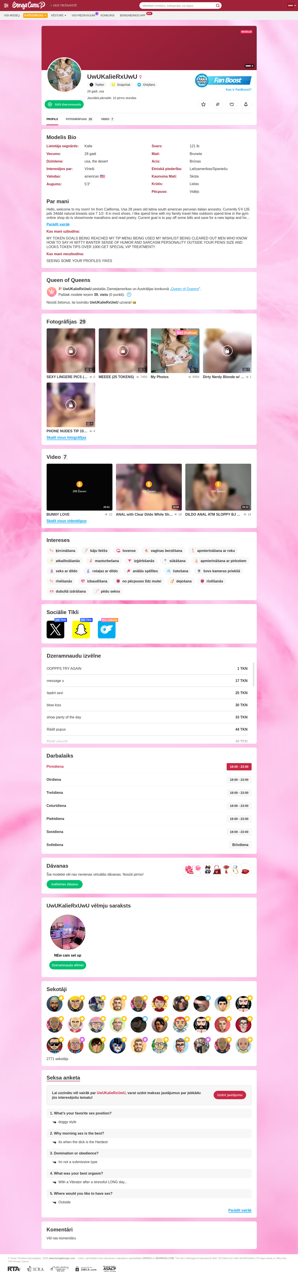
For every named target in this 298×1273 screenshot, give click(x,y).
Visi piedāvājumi (84, 15)
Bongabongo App (134, 15)
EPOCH (147, 1258)
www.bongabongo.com (62, 1258)
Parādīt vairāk (58, 224)
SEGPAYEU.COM (164, 1258)
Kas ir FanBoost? (239, 89)
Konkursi (108, 15)
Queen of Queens (185, 289)
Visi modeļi (12, 15)
